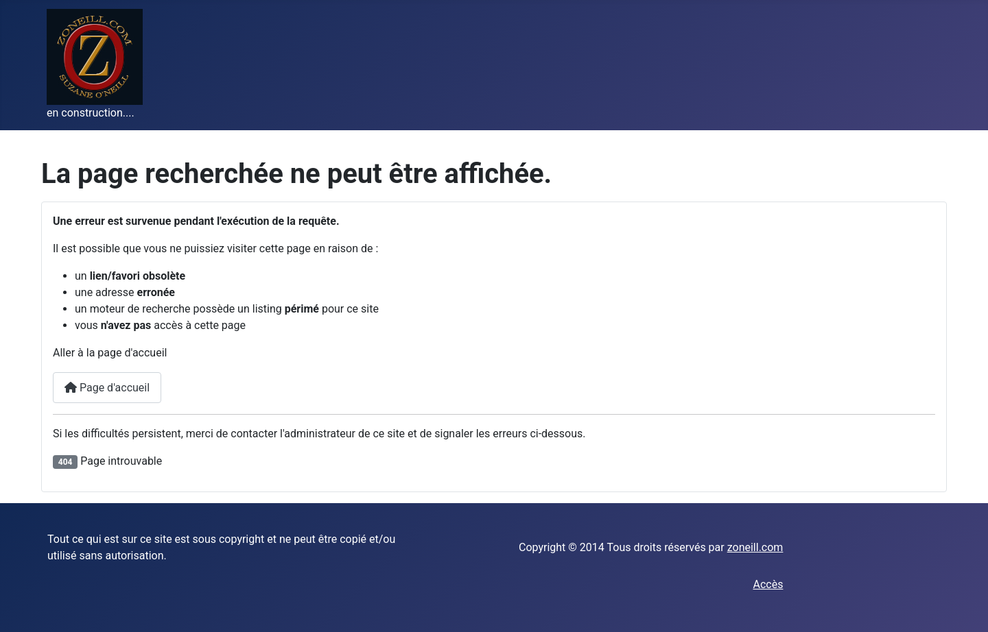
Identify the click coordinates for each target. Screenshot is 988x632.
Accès (768, 584)
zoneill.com (755, 547)
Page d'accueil (107, 387)
